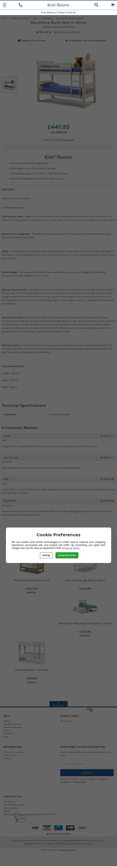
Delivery (7, 721)
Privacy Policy (9, 755)
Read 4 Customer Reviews (67, 32)
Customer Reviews (12, 207)
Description (8, 189)
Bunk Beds (47, 18)
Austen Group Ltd (67, 850)
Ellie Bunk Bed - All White (32, 670)
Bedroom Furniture (20, 18)
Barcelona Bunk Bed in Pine (31, 580)
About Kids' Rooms (12, 724)
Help (5, 736)
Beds (35, 18)
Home (4, 18)
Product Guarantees (12, 727)
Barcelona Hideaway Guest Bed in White (85, 623)
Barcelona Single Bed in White (85, 580)
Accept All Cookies (67, 555)
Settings (46, 555)
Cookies (7, 758)
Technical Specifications (16, 198)
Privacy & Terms (70, 548)
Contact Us (8, 733)
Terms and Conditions (13, 752)
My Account (65, 721)
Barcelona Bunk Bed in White (69, 18)
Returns (7, 730)
